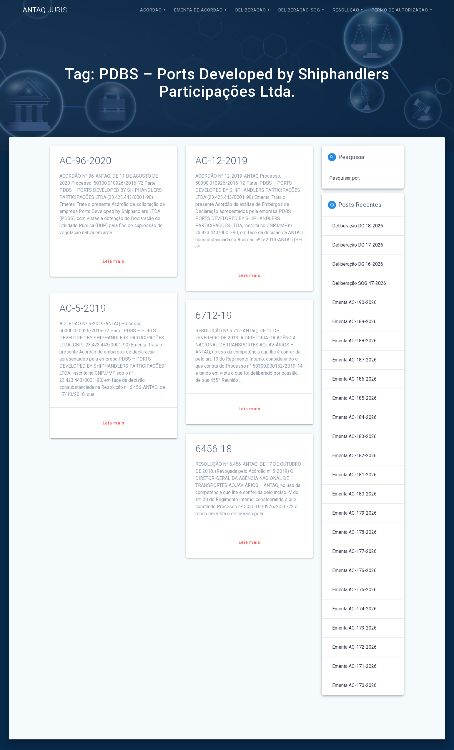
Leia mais (113, 261)
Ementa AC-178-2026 (354, 532)
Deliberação (250, 10)
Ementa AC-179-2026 (354, 513)
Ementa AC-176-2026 (354, 570)
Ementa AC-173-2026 (354, 628)
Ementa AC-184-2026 (354, 417)
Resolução (346, 10)
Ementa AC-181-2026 (354, 475)
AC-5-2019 (82, 308)
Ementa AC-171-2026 (354, 666)
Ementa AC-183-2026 (354, 436)
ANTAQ (45, 10)
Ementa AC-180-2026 (354, 494)
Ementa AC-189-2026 (354, 321)
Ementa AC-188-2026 (354, 340)
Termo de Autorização (400, 10)
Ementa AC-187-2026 (354, 360)
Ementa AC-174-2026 (354, 609)
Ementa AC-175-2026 (354, 589)
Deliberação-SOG (299, 10)
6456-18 (213, 449)
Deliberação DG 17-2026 (357, 245)
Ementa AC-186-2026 (354, 379)
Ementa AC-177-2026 (354, 551)
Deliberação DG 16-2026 (357, 264)
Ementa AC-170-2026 (354, 685)
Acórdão (151, 10)
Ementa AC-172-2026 (354, 647)
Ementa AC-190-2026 (354, 302)
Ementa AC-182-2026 (354, 455)
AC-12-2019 (221, 160)
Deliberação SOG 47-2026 (359, 283)
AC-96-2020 (85, 160)
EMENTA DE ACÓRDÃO (198, 10)
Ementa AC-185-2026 (354, 398)
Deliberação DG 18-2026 (357, 226)
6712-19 (213, 315)
